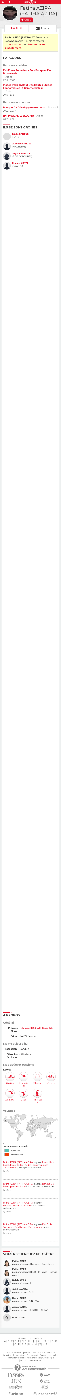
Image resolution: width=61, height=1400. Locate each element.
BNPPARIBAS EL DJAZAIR (18, 115)
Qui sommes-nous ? (14, 1353)
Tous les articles (19, 1355)
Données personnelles (49, 1355)
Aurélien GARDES (21, 143)
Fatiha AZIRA (19, 1261)
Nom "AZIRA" (19, 1317)
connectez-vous (14, 44)
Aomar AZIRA (19, 1307)
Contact (27, 1353)
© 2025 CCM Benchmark (30, 1361)
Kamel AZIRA (19, 1298)
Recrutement (32, 1355)
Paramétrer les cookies (16, 1358)
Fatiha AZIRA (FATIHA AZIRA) (18, 1162)
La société (7, 1355)
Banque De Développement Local (24, 107)
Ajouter (27, 20)
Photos (45, 28)
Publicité (41, 1353)
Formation (50, 1353)
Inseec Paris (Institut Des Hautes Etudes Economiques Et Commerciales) (27, 86)
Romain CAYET (20, 163)
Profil (19, 28)
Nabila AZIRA (19, 1280)
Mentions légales (33, 1358)
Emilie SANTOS (20, 134)
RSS (34, 1353)
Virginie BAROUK (21, 153)
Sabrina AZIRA (20, 1289)
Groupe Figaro (48, 1358)
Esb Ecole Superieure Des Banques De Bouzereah (27, 1225)
